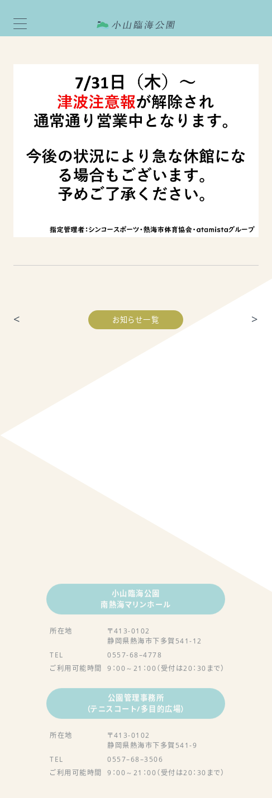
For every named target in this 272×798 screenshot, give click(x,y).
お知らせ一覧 (135, 320)
